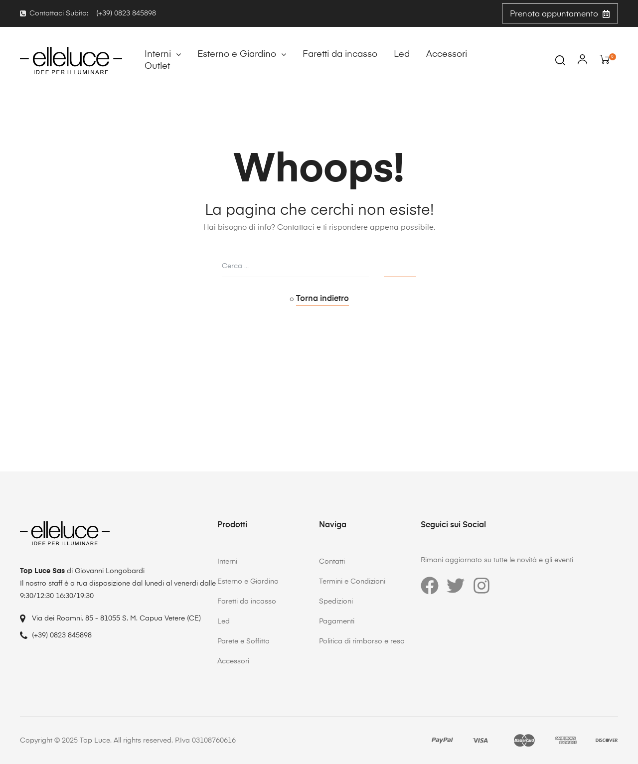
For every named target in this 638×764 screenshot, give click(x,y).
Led (402, 54)
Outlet (157, 66)
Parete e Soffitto (243, 641)
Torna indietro (322, 299)
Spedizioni (336, 601)
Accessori (446, 54)
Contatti (332, 561)
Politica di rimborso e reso (362, 641)
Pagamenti (336, 621)
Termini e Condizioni (352, 581)
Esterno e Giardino (241, 54)
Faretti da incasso (340, 54)
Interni (163, 54)
